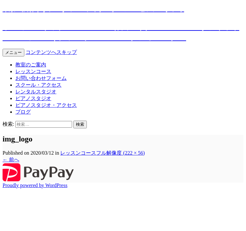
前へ (11, 159)
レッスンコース (33, 71)
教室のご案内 (30, 64)
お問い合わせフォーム (41, 78)
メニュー (13, 52)
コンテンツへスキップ (51, 52)
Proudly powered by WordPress (35, 185)
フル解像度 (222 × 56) (120, 153)
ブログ (23, 112)
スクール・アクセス (38, 85)
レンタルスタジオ (35, 91)
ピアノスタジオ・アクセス (46, 105)
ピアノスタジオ (33, 98)
